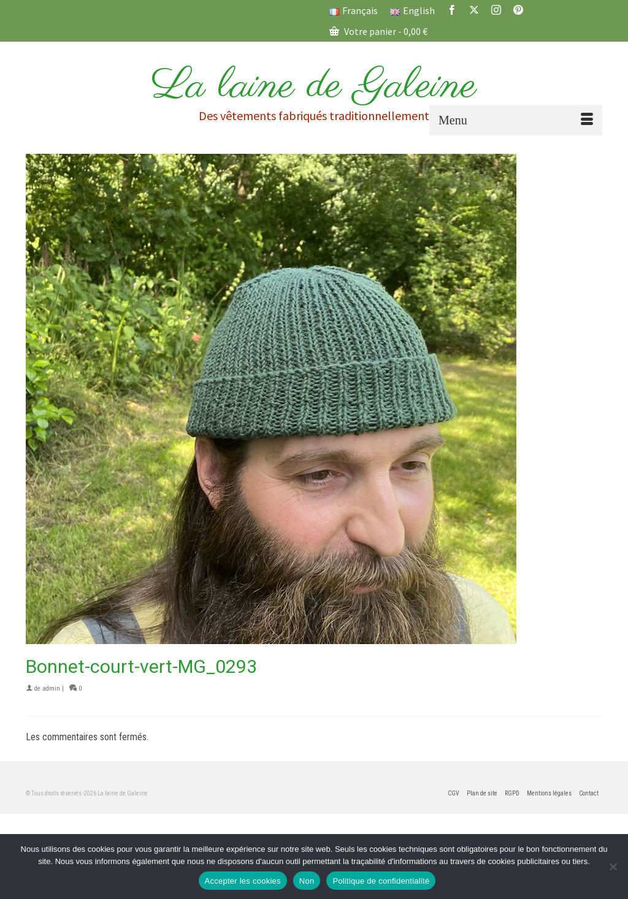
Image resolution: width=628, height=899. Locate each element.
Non (307, 881)
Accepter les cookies (243, 881)
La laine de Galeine (314, 86)
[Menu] (515, 120)
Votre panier (378, 31)
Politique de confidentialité (380, 881)
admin (51, 688)
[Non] (613, 866)
